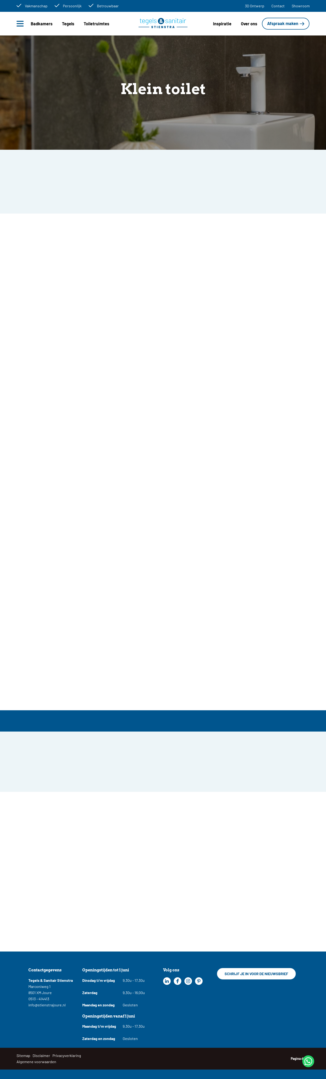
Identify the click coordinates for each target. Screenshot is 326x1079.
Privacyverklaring (66, 1055)
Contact (278, 6)
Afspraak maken (282, 23)
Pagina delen (300, 1059)
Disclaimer (41, 1055)
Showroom (301, 6)
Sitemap (23, 1055)
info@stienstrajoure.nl (47, 1005)
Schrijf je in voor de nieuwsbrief (256, 973)
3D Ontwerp (254, 6)
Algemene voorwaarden (36, 1061)
